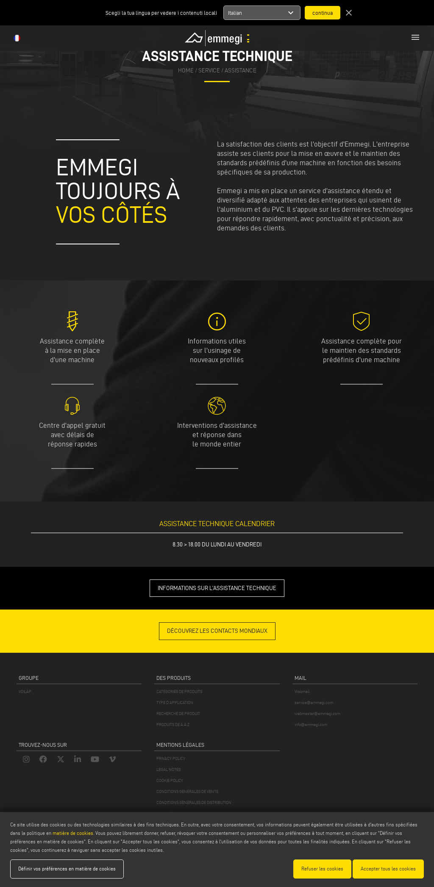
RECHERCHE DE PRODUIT (178, 713)
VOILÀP (25, 691)
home (186, 70)
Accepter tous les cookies (388, 868)
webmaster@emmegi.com (317, 713)
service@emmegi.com (314, 702)
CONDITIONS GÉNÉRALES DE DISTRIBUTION (193, 802)
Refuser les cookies (322, 868)
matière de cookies (73, 833)
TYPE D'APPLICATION (174, 702)
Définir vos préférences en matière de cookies (67, 868)
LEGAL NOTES (168, 769)
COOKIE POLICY (169, 780)
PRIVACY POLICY (170, 758)
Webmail (302, 691)
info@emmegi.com (311, 724)
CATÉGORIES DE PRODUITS (179, 691)
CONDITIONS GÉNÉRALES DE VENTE (187, 791)
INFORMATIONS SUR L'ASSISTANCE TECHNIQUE (217, 588)
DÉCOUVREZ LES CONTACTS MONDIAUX (217, 631)
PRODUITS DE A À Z (172, 724)
